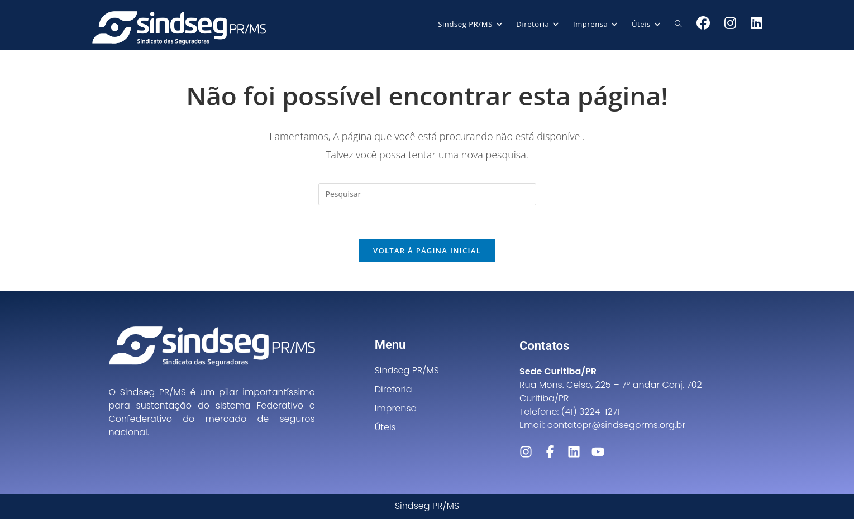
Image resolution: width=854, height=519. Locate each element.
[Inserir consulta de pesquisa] (427, 194)
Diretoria (393, 389)
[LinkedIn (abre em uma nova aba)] (756, 23)
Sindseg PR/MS (407, 370)
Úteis (385, 427)
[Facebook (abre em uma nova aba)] (703, 23)
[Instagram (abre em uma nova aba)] (730, 23)
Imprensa (396, 408)
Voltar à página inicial (427, 251)
